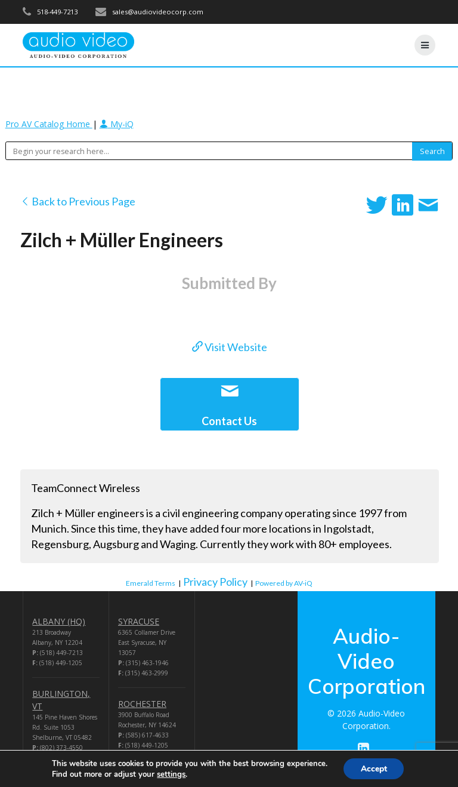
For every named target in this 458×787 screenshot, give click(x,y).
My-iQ (117, 124)
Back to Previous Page (77, 201)
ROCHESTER (142, 703)
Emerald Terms (150, 583)
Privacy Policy (215, 581)
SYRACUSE (138, 621)
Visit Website (229, 346)
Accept (374, 768)
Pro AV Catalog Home (48, 124)
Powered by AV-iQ (283, 583)
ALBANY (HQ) (58, 621)
